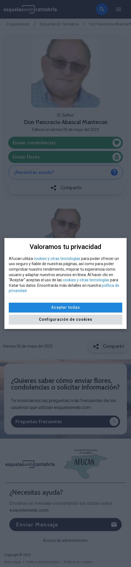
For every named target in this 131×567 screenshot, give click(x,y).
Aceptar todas (65, 307)
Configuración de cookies (65, 319)
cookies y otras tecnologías (57, 258)
